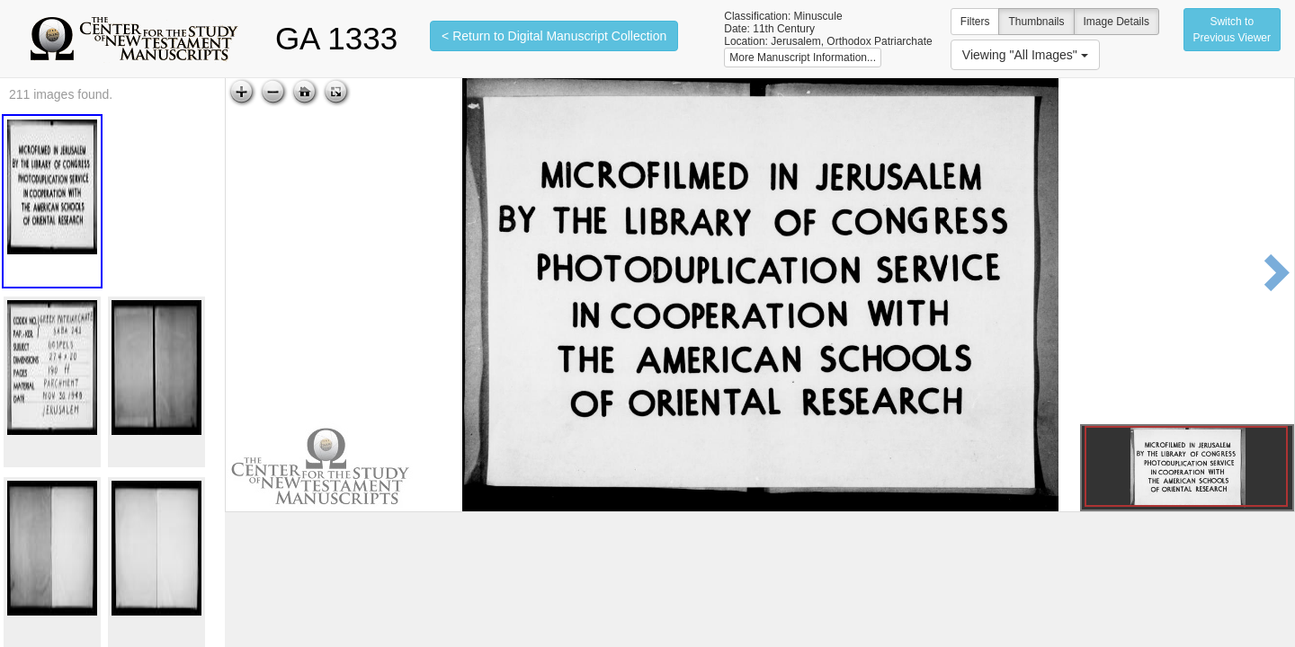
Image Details (1116, 21)
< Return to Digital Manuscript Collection (554, 36)
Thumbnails (1036, 21)
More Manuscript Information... (802, 57)
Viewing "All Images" (1025, 55)
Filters (975, 21)
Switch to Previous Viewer (1232, 29)
